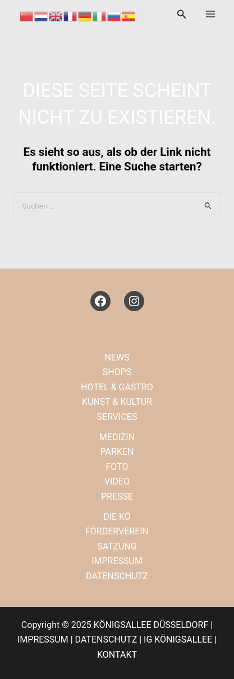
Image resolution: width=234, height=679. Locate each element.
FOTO (117, 466)
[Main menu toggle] (210, 14)
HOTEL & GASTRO (117, 387)
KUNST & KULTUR (117, 401)
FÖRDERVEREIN (117, 531)
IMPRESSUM (117, 561)
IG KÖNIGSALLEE (178, 639)
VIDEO (117, 481)
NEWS (116, 357)
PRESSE (117, 496)
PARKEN (117, 451)
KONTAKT (117, 654)
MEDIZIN (117, 437)
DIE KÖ (117, 516)
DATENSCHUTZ (117, 576)
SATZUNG (117, 546)
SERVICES (117, 417)
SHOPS (117, 372)
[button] (182, 14)
